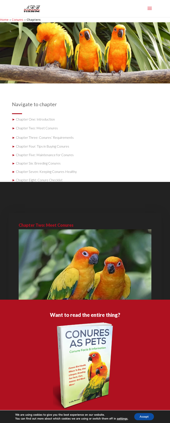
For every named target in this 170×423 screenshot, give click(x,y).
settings (121, 418)
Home (4, 20)
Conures (17, 20)
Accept (144, 416)
